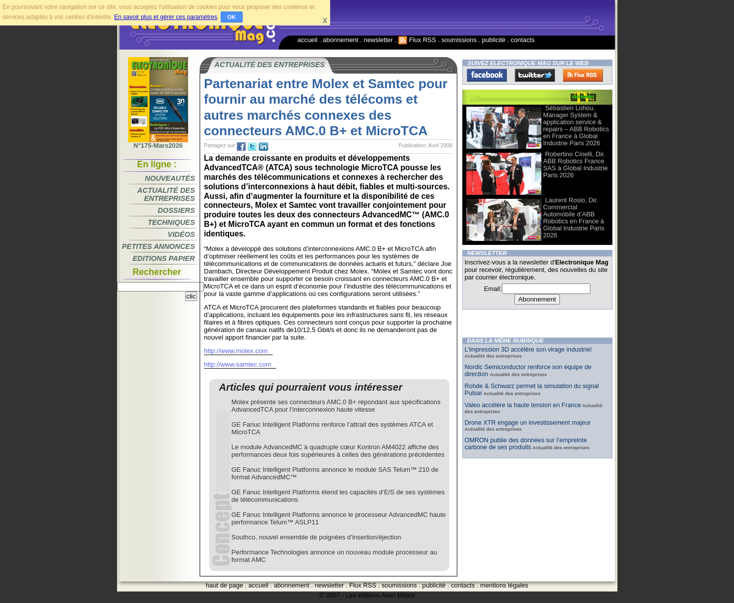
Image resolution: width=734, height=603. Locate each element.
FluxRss (583, 75)
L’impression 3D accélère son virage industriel (528, 349)
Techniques (171, 222)
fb (241, 147)
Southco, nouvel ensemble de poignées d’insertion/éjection (316, 537)
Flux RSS (417, 40)
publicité (493, 40)
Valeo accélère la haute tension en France (523, 405)
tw (252, 147)
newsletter (378, 40)
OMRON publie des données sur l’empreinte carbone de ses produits (526, 444)
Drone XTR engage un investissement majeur (528, 422)
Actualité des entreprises (166, 194)
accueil (308, 40)
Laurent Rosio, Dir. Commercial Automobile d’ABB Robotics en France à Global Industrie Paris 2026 (573, 217)
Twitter (535, 75)
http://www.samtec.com (238, 364)
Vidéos (181, 234)
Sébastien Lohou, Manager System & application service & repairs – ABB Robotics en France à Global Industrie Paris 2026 (576, 125)
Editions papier (164, 258)
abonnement (340, 40)
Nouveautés (170, 178)
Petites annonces (158, 246)
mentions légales (504, 585)
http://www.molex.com (236, 351)
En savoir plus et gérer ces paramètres (165, 17)
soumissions (458, 40)
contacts (523, 40)
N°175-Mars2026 (158, 142)
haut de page (224, 585)
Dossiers (176, 210)
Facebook (487, 75)
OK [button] (232, 17)
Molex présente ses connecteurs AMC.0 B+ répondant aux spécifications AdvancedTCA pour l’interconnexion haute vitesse (336, 405)
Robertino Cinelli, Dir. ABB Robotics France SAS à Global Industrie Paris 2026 (575, 164)
